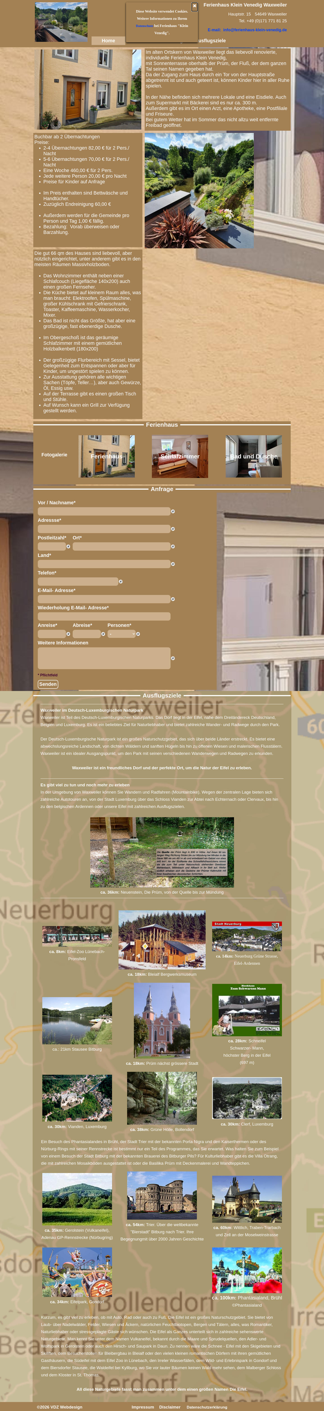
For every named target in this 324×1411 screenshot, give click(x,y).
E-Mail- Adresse (57, 590)
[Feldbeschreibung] (173, 511)
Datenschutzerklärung (207, 1407)
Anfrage (176, 40)
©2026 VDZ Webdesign (59, 1407)
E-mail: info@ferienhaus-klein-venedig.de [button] (247, 30)
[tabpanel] (218, 88)
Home (108, 40)
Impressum (143, 1407)
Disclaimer (169, 1407)
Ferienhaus (142, 40)
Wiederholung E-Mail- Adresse (73, 607)
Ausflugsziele (210, 40)
